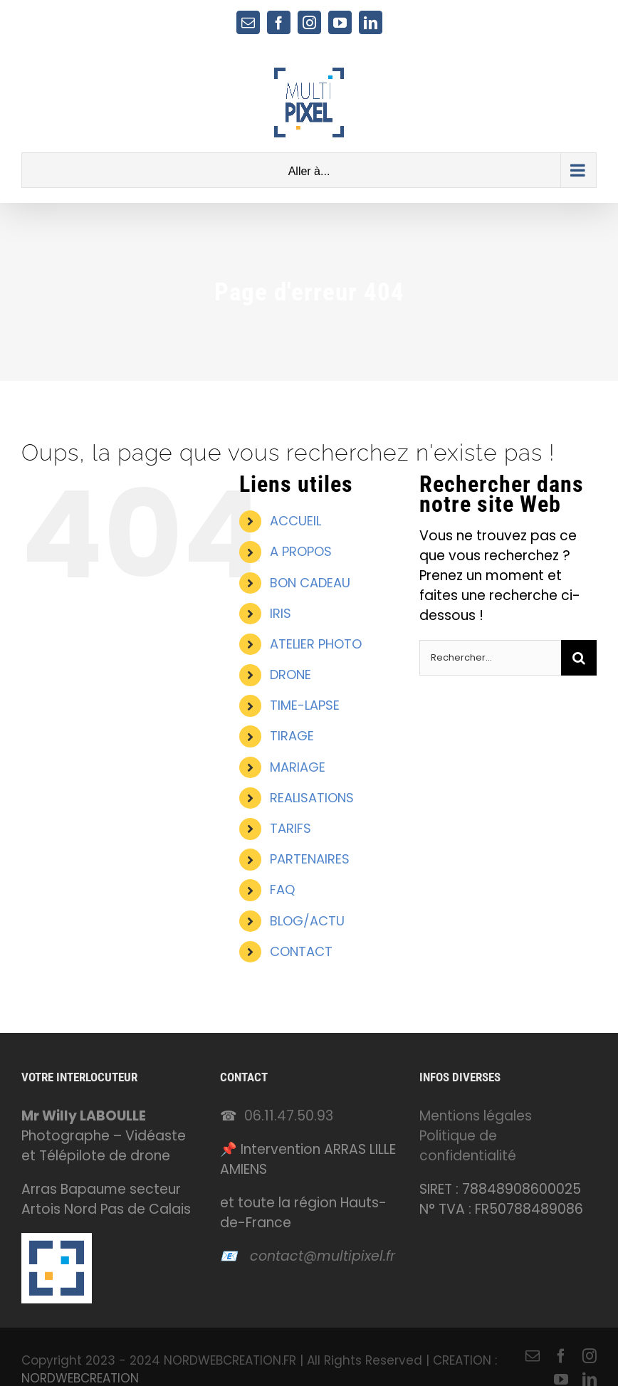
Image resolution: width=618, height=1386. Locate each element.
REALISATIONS (312, 798)
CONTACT (301, 951)
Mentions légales (475, 1115)
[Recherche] (579, 658)
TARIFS (290, 828)
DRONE (290, 674)
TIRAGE (292, 736)
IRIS (280, 613)
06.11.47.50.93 (288, 1115)
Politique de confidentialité (467, 1145)
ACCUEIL (295, 521)
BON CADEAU (310, 583)
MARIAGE (297, 767)
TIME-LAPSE (305, 705)
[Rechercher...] (490, 658)
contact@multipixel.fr (322, 1256)
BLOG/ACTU (307, 921)
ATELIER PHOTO (316, 644)
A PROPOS (301, 551)
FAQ (282, 889)
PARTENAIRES (310, 859)
